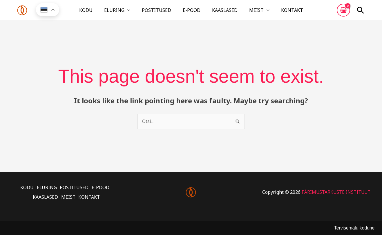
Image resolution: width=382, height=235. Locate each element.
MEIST (242, 12)
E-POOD (191, 12)
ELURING (128, 12)
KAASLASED (218, 12)
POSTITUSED (163, 12)
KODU (106, 12)
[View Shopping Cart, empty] (343, 12)
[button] (360, 12)
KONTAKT (271, 12)
